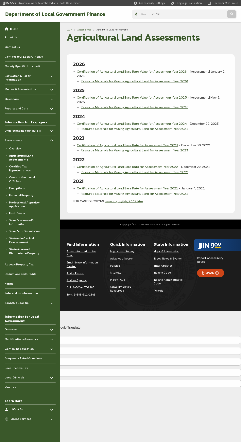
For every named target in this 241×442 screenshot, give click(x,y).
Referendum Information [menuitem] (21, 293)
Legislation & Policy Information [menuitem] (18, 76)
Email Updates (163, 265)
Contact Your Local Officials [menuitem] (24, 56)
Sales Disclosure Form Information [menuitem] (23, 222)
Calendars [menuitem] (16, 98)
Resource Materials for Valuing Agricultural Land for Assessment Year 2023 (134, 150)
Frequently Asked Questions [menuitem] (23, 358)
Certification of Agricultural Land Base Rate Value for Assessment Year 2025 (132, 97)
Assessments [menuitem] (16, 139)
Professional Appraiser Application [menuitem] (24, 204)
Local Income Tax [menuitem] (16, 368)
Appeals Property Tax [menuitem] (19, 264)
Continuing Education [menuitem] (19, 347)
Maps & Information (166, 251)
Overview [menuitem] (15, 148)
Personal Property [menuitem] (21, 195)
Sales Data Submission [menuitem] (24, 231)
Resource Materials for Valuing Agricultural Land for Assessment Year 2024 (134, 129)
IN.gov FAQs (117, 279)
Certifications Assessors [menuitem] (21, 338)
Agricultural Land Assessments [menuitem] (21, 157)
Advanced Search (121, 258)
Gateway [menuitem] (16, 328)
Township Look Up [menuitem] (17, 302)
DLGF (14, 29)
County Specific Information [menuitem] (24, 66)
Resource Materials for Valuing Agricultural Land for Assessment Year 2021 (134, 194)
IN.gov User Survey (122, 251)
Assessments (84, 29)
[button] (149, 3)
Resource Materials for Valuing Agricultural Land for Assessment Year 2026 (134, 81)
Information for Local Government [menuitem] (22, 318)
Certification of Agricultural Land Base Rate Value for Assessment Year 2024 (132, 124)
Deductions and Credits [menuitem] (20, 274)
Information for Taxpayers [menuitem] (26, 122)
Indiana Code (162, 272)
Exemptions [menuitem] (17, 188)
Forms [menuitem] (9, 283)
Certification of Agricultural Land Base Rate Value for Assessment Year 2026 (132, 71)
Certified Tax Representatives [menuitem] (20, 168)
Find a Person (75, 273)
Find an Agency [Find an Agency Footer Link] (77, 280)
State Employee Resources (120, 288)
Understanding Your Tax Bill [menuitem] (23, 129)
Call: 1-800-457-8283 (80, 287)
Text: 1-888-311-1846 (81, 294)
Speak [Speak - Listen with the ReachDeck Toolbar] (210, 273)
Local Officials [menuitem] (16, 376)
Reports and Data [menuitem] (16, 107)
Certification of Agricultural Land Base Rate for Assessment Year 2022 (127, 167)
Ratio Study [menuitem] (17, 213)
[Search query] (209, 14)
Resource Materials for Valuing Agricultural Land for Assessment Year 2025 (134, 107)
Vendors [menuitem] (10, 387)
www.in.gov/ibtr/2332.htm (124, 201)
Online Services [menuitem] (22, 418)
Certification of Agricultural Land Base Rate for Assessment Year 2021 (127, 188)
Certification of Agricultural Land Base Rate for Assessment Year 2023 (127, 145)
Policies (115, 265)
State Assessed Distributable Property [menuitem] (24, 251)
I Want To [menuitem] (22, 408)
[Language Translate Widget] (186, 3)
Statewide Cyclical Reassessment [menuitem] (21, 240)
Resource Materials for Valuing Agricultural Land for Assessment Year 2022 (134, 172)
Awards (158, 290)
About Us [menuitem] (11, 37)
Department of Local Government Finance (54, 14)
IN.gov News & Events (168, 258)
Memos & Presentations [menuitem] (20, 88)
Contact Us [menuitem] (12, 47)
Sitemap (115, 272)
